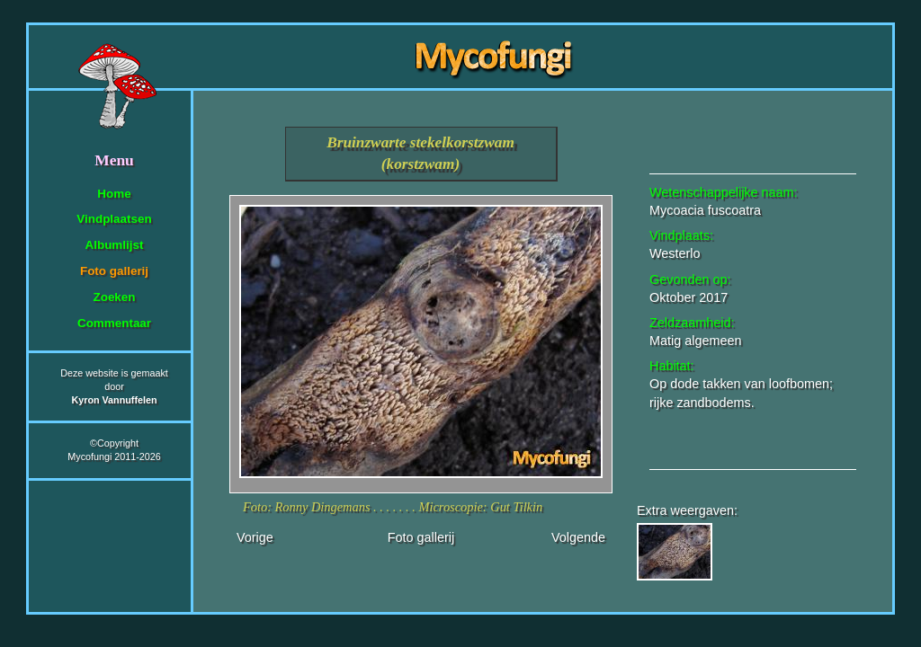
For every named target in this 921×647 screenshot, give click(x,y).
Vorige (255, 537)
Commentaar (114, 323)
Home (113, 193)
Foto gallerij (114, 271)
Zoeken (114, 297)
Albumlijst (114, 245)
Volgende (578, 537)
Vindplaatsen (113, 219)
